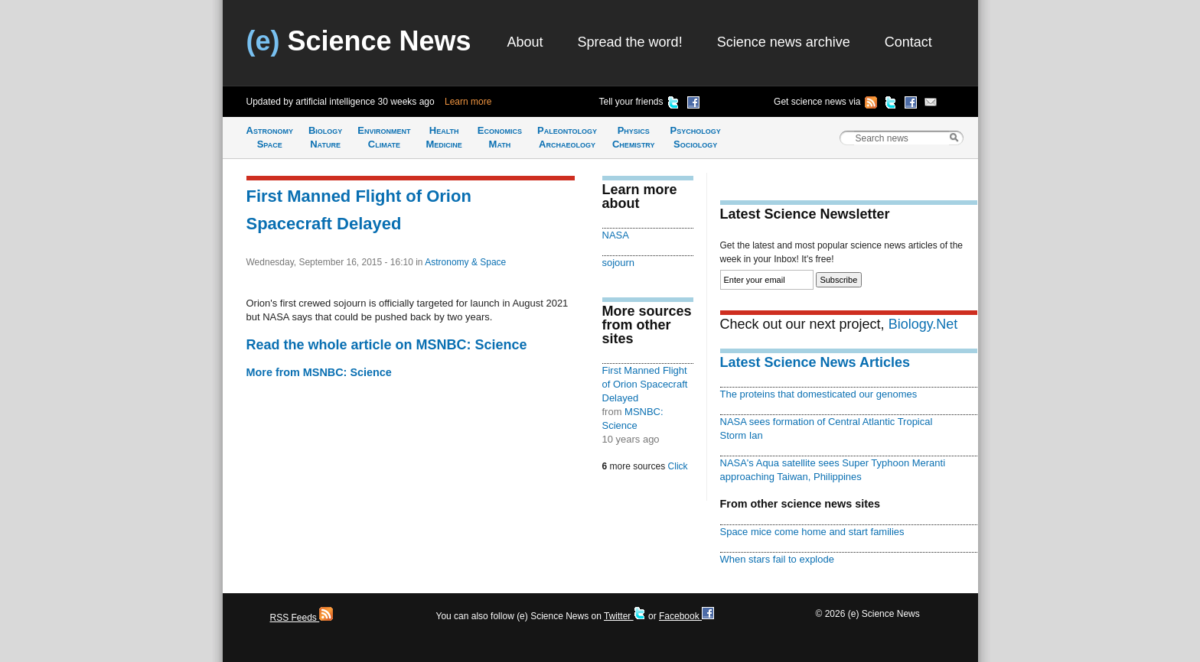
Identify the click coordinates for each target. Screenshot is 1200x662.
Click (678, 466)
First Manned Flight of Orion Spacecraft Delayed (645, 384)
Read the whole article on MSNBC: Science (386, 344)
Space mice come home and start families (812, 531)
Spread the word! (630, 42)
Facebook (686, 616)
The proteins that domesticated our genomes (819, 394)
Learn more (468, 101)
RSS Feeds (302, 617)
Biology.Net (923, 324)
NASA (615, 235)
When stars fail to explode (777, 559)
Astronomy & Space (465, 262)
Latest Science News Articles (815, 362)
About (525, 42)
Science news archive (783, 42)
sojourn (618, 262)
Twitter (625, 616)
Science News (358, 41)
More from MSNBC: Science (319, 372)
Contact (908, 42)
